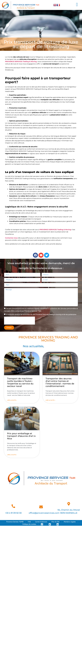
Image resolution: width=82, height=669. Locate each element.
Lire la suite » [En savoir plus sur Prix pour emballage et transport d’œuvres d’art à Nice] (12, 454)
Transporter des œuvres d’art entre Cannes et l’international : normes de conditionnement (60, 382)
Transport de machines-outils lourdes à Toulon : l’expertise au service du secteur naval (20, 382)
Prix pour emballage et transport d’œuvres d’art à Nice (21, 436)
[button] (77, 4)
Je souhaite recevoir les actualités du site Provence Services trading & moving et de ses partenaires (41, 314)
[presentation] (19, 321)
